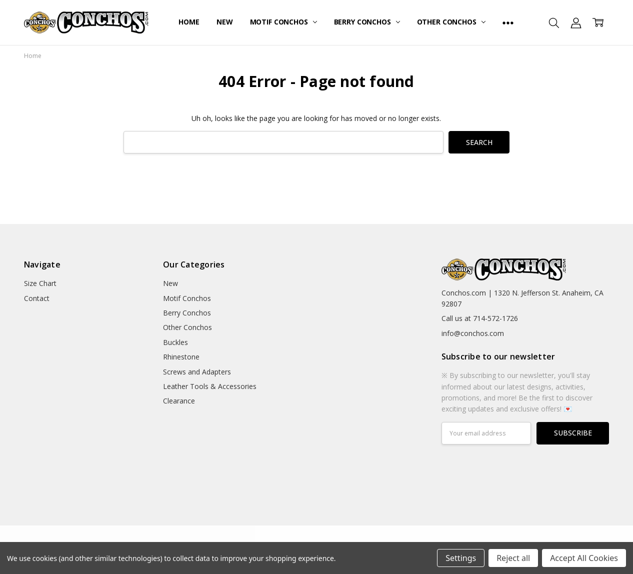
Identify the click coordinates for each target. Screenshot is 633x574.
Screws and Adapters (197, 371)
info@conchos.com (473, 333)
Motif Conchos (283, 21)
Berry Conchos (367, 21)
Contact (37, 298)
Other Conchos (451, 21)
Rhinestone (181, 357)
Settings (461, 558)
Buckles (175, 342)
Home (188, 21)
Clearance (179, 401)
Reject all (513, 558)
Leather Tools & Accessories (209, 386)
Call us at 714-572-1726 (480, 318)
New (224, 21)
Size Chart (40, 283)
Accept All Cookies (584, 558)
